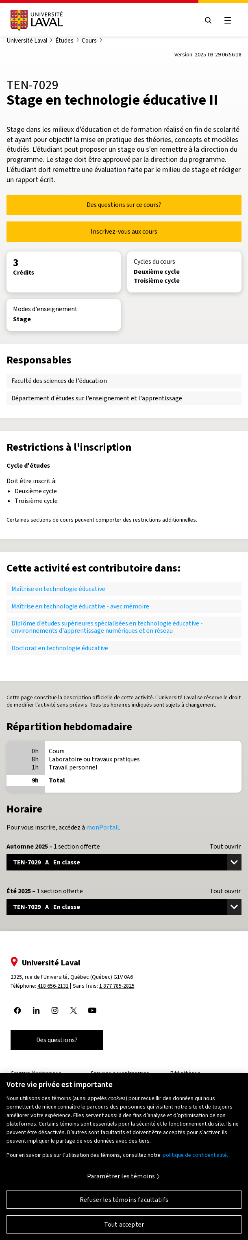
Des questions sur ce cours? (124, 204)
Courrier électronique (36, 1073)
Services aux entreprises (120, 1073)
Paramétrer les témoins (121, 1180)
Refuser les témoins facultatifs (124, 1203)
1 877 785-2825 (117, 986)
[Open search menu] (208, 20)
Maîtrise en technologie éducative (58, 589)
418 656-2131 (53, 986)
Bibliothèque (185, 1073)
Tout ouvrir (225, 846)
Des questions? (57, 1040)
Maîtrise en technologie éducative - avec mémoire (80, 606)
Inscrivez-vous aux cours (124, 231)
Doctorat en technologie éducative (59, 648)
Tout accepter (124, 1227)
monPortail (102, 827)
